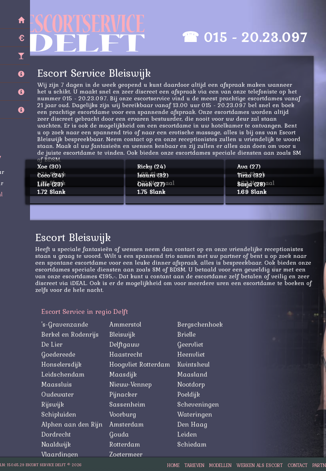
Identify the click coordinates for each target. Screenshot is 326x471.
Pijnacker (126, 394)
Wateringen (197, 414)
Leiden (189, 434)
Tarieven (194, 465)
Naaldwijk (58, 444)
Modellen (220, 465)
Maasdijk (125, 374)
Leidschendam (65, 374)
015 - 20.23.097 (258, 37)
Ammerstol (128, 324)
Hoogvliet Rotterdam (142, 364)
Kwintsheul (196, 364)
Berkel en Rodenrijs (72, 334)
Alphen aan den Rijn (74, 424)
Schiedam (194, 444)
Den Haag (195, 424)
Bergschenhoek (202, 324)
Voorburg (125, 414)
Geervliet (193, 344)
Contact (298, 465)
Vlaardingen (62, 454)
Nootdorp (193, 384)
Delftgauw (127, 344)
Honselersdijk (64, 364)
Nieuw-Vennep (133, 384)
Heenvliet (193, 354)
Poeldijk (191, 394)
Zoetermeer (128, 454)
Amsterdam (129, 424)
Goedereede (61, 354)
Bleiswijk (125, 334)
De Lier (54, 344)
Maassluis (59, 384)
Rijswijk (55, 404)
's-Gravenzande (67, 324)
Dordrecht (58, 434)
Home (173, 465)
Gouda (121, 434)
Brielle (189, 334)
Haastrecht (128, 354)
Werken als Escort (259, 465)
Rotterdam (127, 444)
